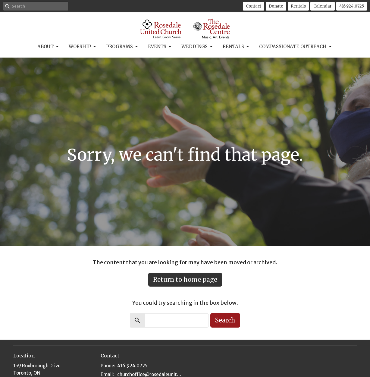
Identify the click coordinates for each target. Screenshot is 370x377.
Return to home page (185, 279)
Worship (83, 47)
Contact (253, 6)
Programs (122, 47)
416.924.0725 (351, 6)
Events (160, 47)
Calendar (322, 6)
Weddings (197, 47)
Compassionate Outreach (296, 47)
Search (225, 320)
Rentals (298, 6)
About (48, 47)
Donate (276, 6)
